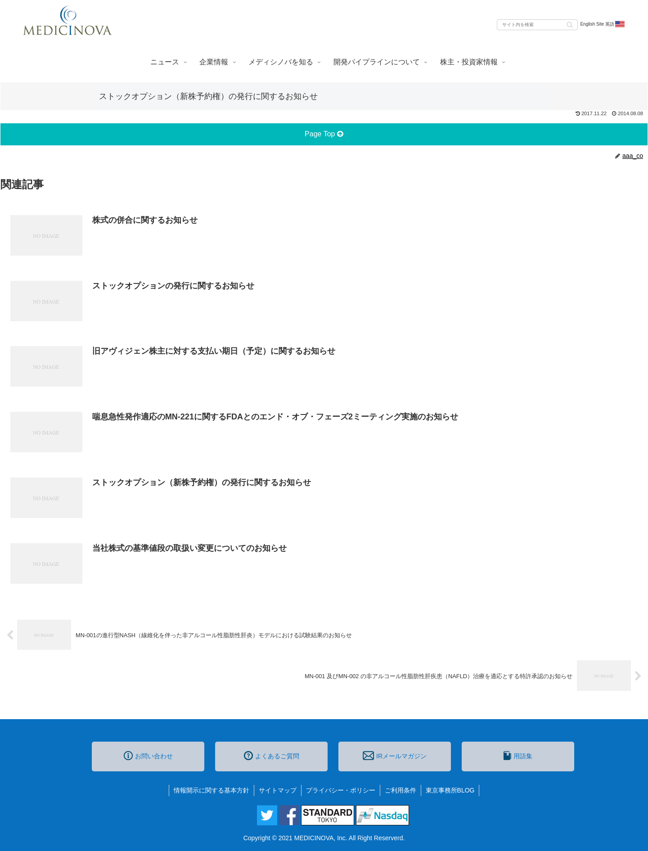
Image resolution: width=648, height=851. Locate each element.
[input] (537, 24)
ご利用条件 (400, 790)
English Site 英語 (603, 24)
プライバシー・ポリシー (340, 790)
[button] (569, 24)
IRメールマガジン (395, 755)
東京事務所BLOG (450, 790)
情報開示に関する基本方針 (211, 790)
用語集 (518, 755)
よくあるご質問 (271, 755)
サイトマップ (278, 790)
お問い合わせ (148, 755)
